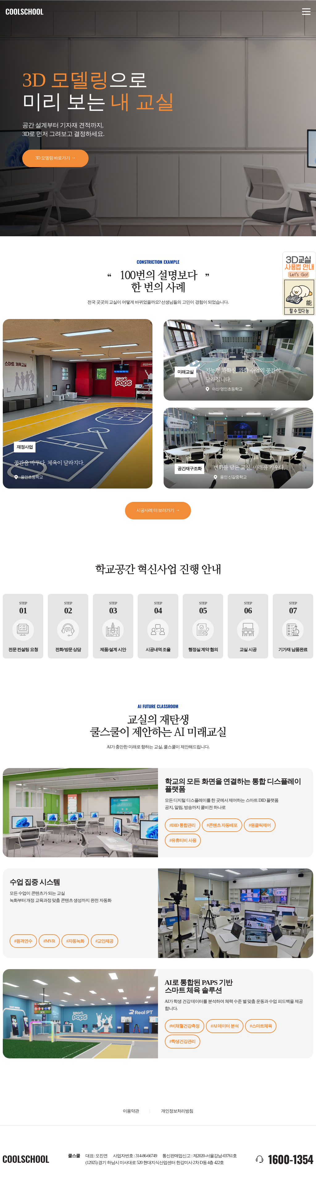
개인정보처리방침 (177, 1109)
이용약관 (131, 1109)
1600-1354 (290, 1158)
